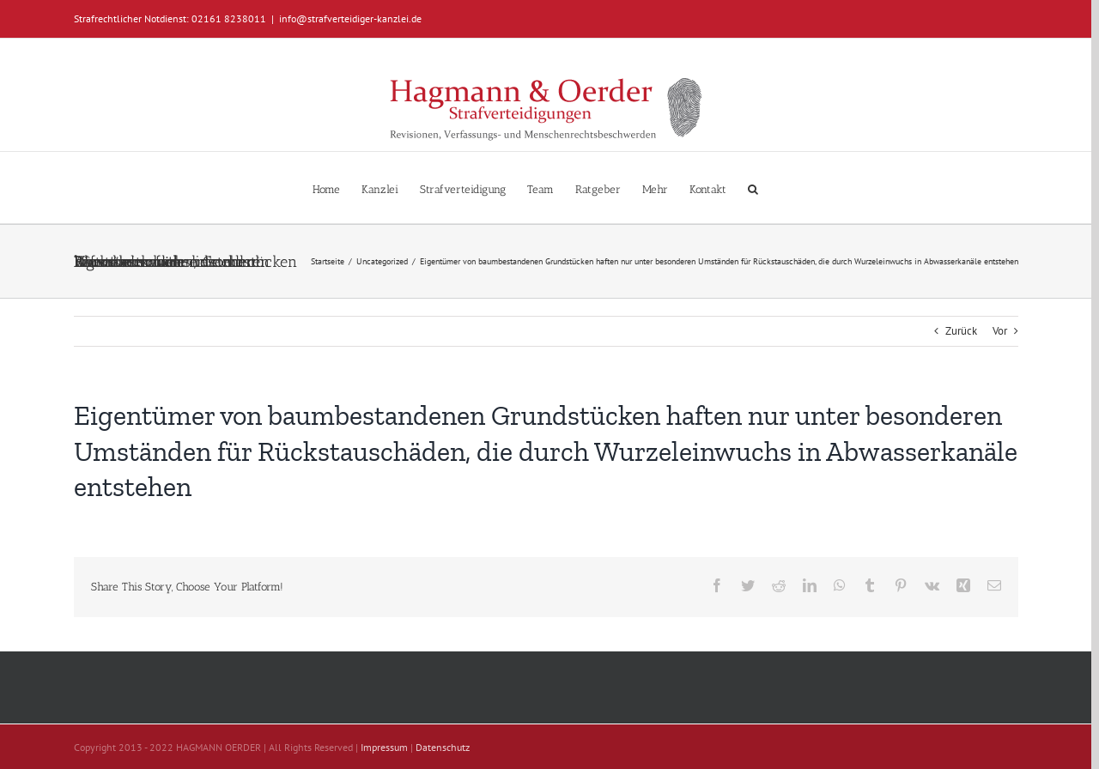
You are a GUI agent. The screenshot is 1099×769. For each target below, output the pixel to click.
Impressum (384, 747)
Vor (1000, 331)
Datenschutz (443, 747)
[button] (753, 187)
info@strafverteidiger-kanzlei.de (350, 18)
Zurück (961, 331)
